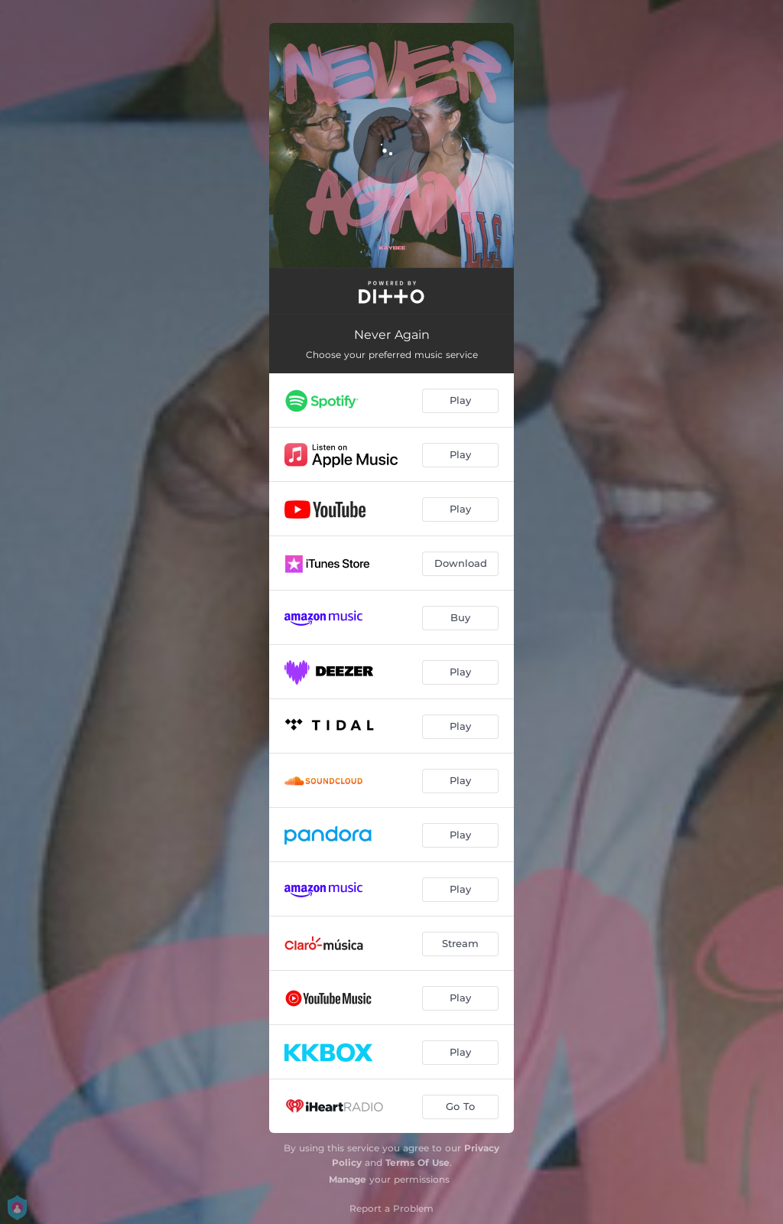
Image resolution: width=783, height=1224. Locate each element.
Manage (347, 1179)
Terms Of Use (417, 1162)
